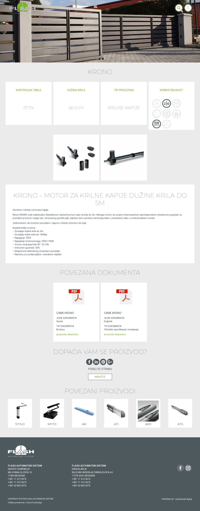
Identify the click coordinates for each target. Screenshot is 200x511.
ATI (116, 424)
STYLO (20, 424)
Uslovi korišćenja (34, 502)
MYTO (52, 424)
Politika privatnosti (16, 502)
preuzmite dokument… (67, 334)
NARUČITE (100, 376)
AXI (84, 424)
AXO (148, 424)
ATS (180, 424)
